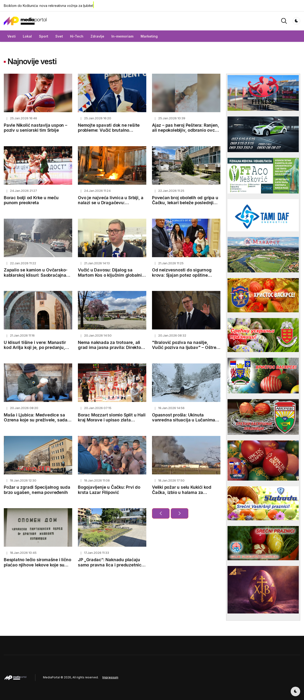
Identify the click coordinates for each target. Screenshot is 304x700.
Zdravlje (97, 36)
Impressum (110, 677)
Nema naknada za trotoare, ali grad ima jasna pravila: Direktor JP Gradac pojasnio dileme (110, 347)
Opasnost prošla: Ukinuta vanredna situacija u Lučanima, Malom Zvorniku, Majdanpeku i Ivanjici (184, 422)
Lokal (27, 36)
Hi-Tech (76, 36)
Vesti (11, 36)
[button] (284, 21)
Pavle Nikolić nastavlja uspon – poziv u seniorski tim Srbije (35, 128)
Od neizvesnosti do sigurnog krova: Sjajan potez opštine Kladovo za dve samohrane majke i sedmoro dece (182, 277)
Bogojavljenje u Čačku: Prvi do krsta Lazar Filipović (109, 490)
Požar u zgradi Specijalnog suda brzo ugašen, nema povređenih (37, 490)
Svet (59, 36)
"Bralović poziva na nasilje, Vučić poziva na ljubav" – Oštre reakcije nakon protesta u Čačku (185, 347)
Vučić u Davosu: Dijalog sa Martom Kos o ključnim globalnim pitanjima (112, 275)
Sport (43, 36)
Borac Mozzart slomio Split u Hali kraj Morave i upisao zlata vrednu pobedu (111, 420)
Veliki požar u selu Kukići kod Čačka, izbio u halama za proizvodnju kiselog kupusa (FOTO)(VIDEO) (181, 495)
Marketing (149, 36)
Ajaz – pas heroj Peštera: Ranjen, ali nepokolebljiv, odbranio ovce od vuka (185, 130)
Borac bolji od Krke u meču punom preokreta (31, 200)
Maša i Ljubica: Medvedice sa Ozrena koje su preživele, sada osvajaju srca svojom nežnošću (36, 420)
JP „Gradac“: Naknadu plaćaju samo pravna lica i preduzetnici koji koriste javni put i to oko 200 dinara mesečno (111, 567)
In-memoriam (122, 36)
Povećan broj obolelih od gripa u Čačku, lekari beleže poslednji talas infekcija (185, 202)
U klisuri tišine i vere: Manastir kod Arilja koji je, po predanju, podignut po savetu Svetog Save (37, 347)
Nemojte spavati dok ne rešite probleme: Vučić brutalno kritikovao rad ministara (109, 130)
